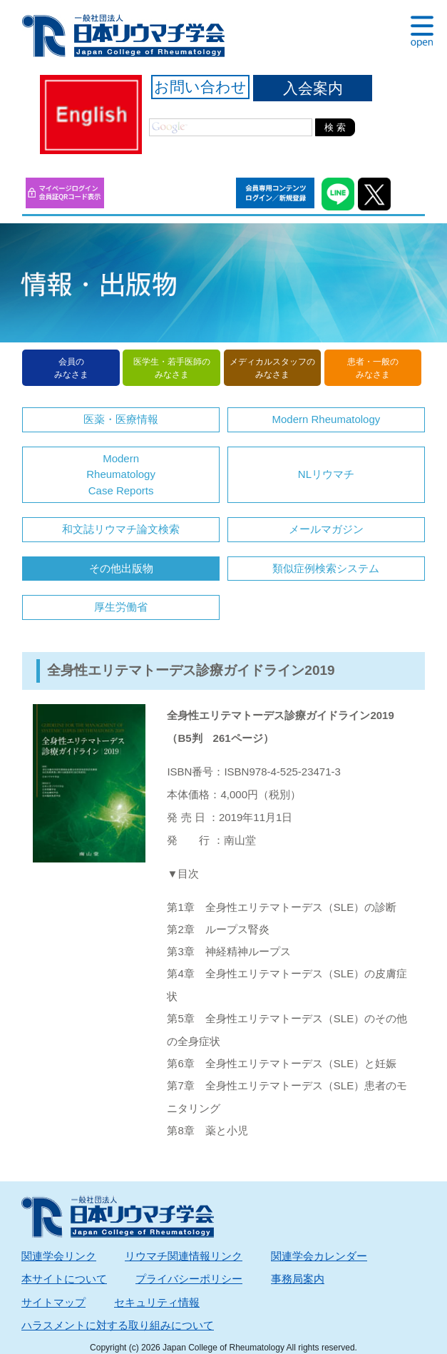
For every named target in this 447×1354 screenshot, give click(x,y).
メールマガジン (326, 529)
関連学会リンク (58, 1256)
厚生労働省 (121, 607)
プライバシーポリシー (188, 1279)
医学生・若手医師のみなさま (171, 368)
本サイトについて (64, 1279)
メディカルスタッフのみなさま (272, 368)
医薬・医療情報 (120, 419)
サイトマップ (53, 1302)
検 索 (335, 127)
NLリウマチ (326, 474)
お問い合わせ (200, 86)
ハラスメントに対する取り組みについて (117, 1325)
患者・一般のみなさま (373, 368)
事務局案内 (297, 1279)
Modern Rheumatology (326, 419)
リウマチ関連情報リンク (183, 1256)
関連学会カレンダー (319, 1256)
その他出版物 (121, 568)
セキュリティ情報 (157, 1302)
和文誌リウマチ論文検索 (121, 529)
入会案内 (313, 88)
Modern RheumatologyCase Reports (120, 474)
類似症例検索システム (325, 568)
